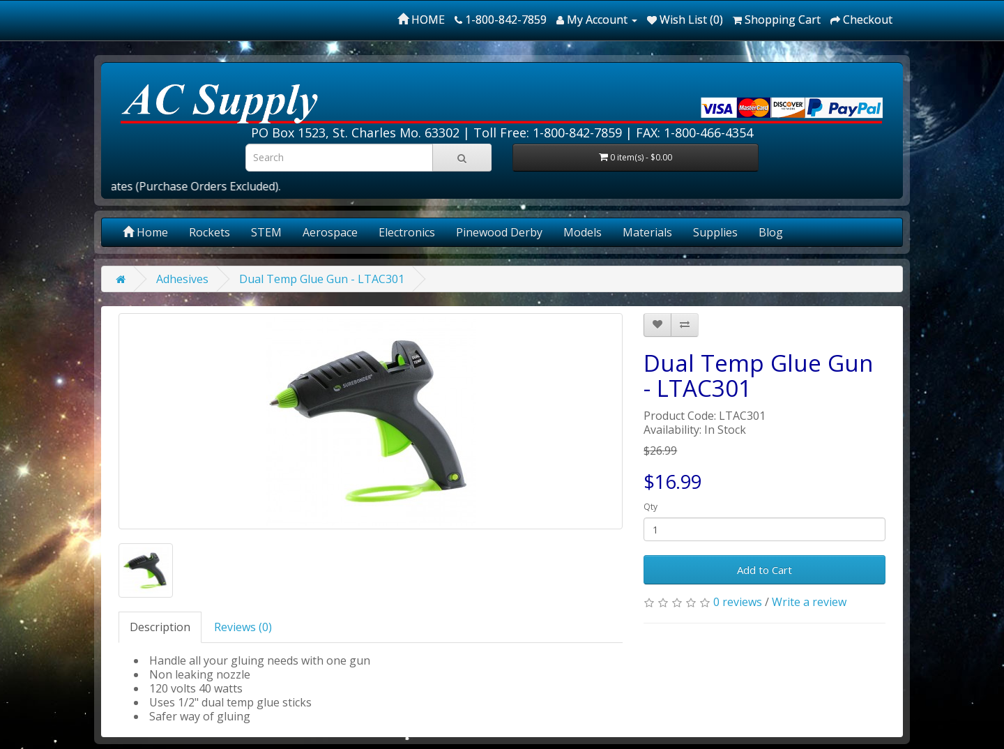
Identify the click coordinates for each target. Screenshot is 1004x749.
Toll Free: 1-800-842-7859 (547, 132)
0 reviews (737, 602)
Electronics (407, 232)
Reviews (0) (243, 627)
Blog (771, 232)
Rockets (209, 232)
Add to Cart (764, 570)
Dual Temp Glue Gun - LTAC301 (321, 279)
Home (145, 232)
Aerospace (330, 232)
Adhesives (182, 279)
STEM (266, 232)
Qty (650, 507)
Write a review (809, 602)
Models (582, 232)
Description (160, 627)
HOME (421, 19)
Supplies (715, 232)
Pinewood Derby (499, 232)
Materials (647, 232)
